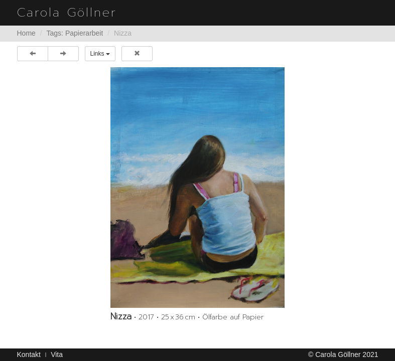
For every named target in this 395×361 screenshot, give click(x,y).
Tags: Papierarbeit (75, 33)
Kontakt (29, 354)
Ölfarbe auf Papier (233, 317)
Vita (57, 354)
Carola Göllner (67, 13)
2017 (146, 317)
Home (26, 33)
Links (100, 53)
